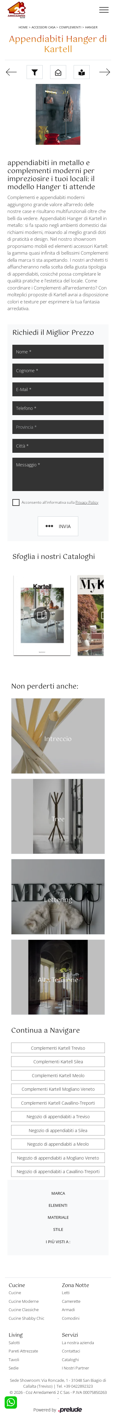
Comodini (70, 1318)
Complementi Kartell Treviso (58, 1048)
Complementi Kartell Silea (58, 1062)
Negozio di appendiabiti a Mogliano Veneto (58, 1158)
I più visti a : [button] (58, 1241)
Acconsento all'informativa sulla (60, 502)
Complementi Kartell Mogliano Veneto (58, 1089)
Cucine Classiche (24, 1309)
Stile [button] (58, 1229)
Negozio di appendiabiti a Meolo (58, 1144)
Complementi (70, 27)
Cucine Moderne (24, 1301)
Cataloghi (70, 1359)
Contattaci (71, 1351)
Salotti (14, 1342)
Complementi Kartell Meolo (58, 1075)
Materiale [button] (58, 1217)
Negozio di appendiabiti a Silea (58, 1130)
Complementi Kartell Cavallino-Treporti (58, 1103)
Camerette (71, 1301)
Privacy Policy (86, 502)
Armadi (68, 1309)
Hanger (91, 27)
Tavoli (14, 1359)
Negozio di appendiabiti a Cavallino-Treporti (58, 1171)
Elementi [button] (58, 1205)
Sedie (14, 1368)
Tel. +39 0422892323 (75, 1386)
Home (23, 27)
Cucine (15, 1292)
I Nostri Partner (75, 1368)
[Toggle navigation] (104, 10)
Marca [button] (58, 1193)
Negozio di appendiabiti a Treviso (58, 1116)
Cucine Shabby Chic (26, 1318)
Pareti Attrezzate (23, 1351)
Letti (66, 1292)
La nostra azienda (78, 1342)
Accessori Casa (43, 27)
